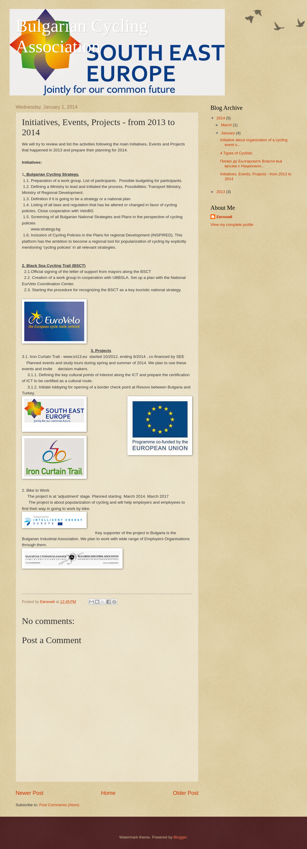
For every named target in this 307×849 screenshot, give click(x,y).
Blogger (180, 837)
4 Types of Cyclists (236, 153)
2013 (221, 191)
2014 (221, 118)
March (227, 125)
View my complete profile (231, 224)
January (228, 133)
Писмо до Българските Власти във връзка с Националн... (251, 163)
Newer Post (29, 793)
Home (108, 793)
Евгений (224, 217)
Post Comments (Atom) (59, 805)
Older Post (185, 793)
